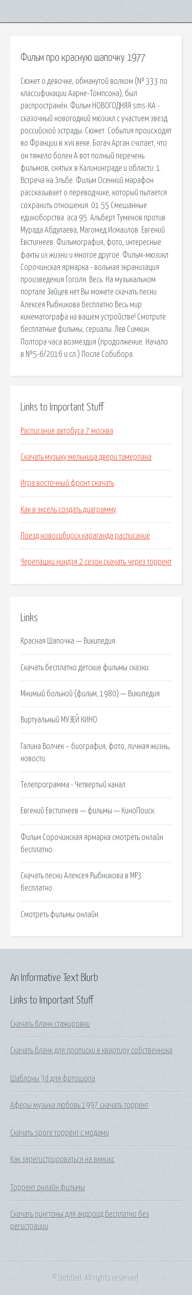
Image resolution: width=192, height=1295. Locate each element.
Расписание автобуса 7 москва (66, 431)
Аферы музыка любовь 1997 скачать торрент (79, 1105)
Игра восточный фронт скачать (67, 483)
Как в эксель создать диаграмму (68, 510)
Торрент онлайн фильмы (47, 1188)
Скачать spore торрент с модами (59, 1133)
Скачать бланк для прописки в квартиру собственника (91, 1051)
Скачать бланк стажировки (50, 1024)
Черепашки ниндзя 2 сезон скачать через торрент (96, 562)
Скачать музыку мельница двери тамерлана (86, 457)
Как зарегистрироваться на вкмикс (62, 1159)
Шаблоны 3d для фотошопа (52, 1079)
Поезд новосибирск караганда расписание (85, 536)
